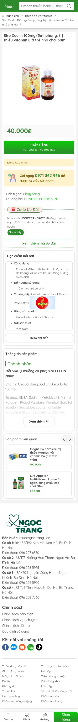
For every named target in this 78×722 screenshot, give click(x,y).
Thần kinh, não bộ (14, 666)
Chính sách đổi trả (16, 626)
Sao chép (15, 232)
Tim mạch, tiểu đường (55, 666)
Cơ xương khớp (51, 681)
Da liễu (6, 681)
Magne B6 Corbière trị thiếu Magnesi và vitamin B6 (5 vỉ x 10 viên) (45, 454)
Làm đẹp (47, 686)
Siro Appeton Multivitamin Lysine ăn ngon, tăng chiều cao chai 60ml (45, 481)
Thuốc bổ (8, 691)
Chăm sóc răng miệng (17, 701)
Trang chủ (11, 16)
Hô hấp (46, 671)
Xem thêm (39, 421)
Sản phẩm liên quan (21, 439)
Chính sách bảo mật (17, 614)
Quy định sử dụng (15, 631)
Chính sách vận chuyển (19, 620)
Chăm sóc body (51, 701)
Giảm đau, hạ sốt (13, 671)
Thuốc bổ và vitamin (38, 16)
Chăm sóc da (50, 696)
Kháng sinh (9, 686)
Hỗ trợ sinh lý (11, 696)
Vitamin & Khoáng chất (56, 691)
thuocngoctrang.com (35, 538)
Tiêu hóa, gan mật (53, 676)
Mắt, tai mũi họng (13, 676)
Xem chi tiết (39, 338)
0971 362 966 (47, 175)
